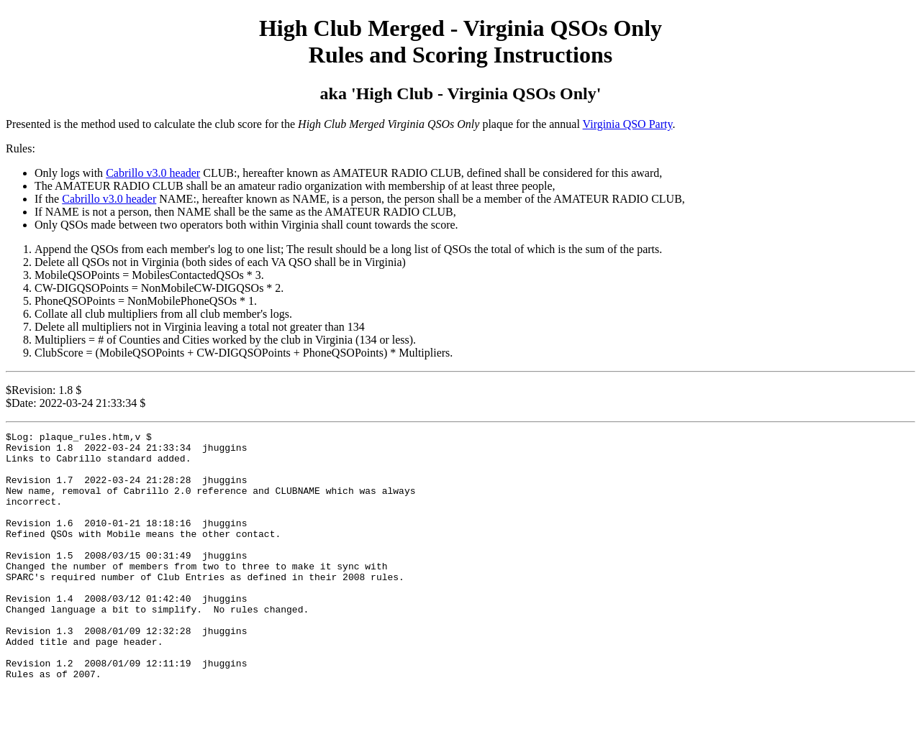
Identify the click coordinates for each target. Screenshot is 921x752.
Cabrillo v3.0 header (153, 173)
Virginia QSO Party (628, 124)
